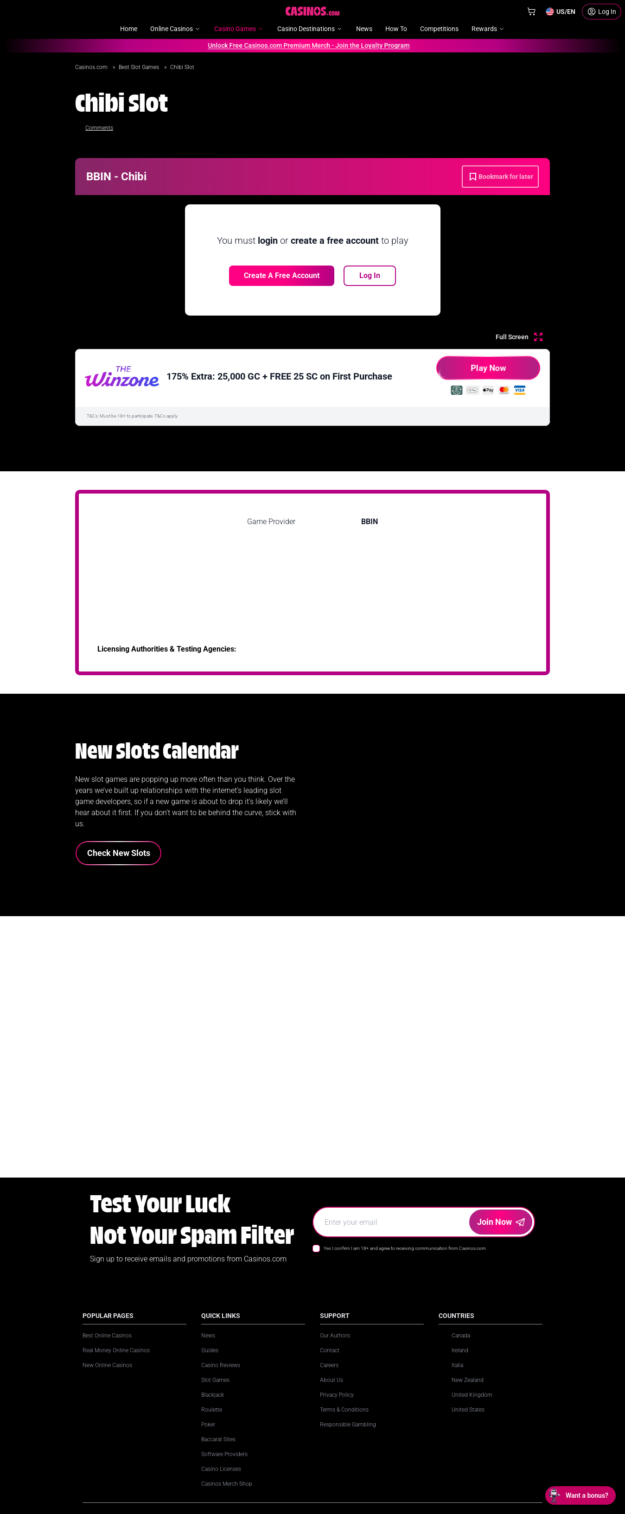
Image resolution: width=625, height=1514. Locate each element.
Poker (208, 1424)
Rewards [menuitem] (488, 28)
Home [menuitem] (128, 28)
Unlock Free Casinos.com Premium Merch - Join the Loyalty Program (306, 45)
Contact (329, 1350)
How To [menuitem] (396, 28)
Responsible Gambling (348, 1424)
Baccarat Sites (218, 1439)
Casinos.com (92, 67)
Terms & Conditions (344, 1409)
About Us (331, 1380)
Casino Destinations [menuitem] (310, 28)
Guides (209, 1350)
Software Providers (224, 1454)
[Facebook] (388, 1446)
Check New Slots (118, 853)
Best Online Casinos (107, 1335)
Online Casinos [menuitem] (175, 28)
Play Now (471, 371)
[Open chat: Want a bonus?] (580, 1495)
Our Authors (335, 1335)
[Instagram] (347, 1446)
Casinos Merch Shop (226, 1484)
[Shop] (531, 11)
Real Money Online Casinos (116, 1350)
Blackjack (212, 1395)
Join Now (501, 1222)
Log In (369, 275)
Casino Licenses (221, 1469)
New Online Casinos (107, 1365)
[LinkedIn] (327, 1446)
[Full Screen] (519, 337)
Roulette (211, 1409)
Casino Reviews (220, 1365)
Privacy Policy (337, 1395)
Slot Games (215, 1380)
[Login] (601, 11)
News (208, 1335)
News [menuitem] (364, 28)
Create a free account (281, 275)
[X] (368, 1446)
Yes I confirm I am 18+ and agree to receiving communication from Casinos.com (405, 1248)
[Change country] (560, 11)
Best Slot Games (139, 67)
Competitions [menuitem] (439, 28)
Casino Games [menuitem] (239, 28)
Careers (329, 1365)
